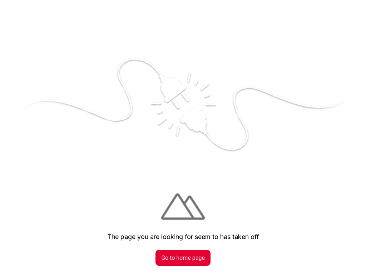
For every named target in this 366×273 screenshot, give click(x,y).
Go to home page (183, 257)
